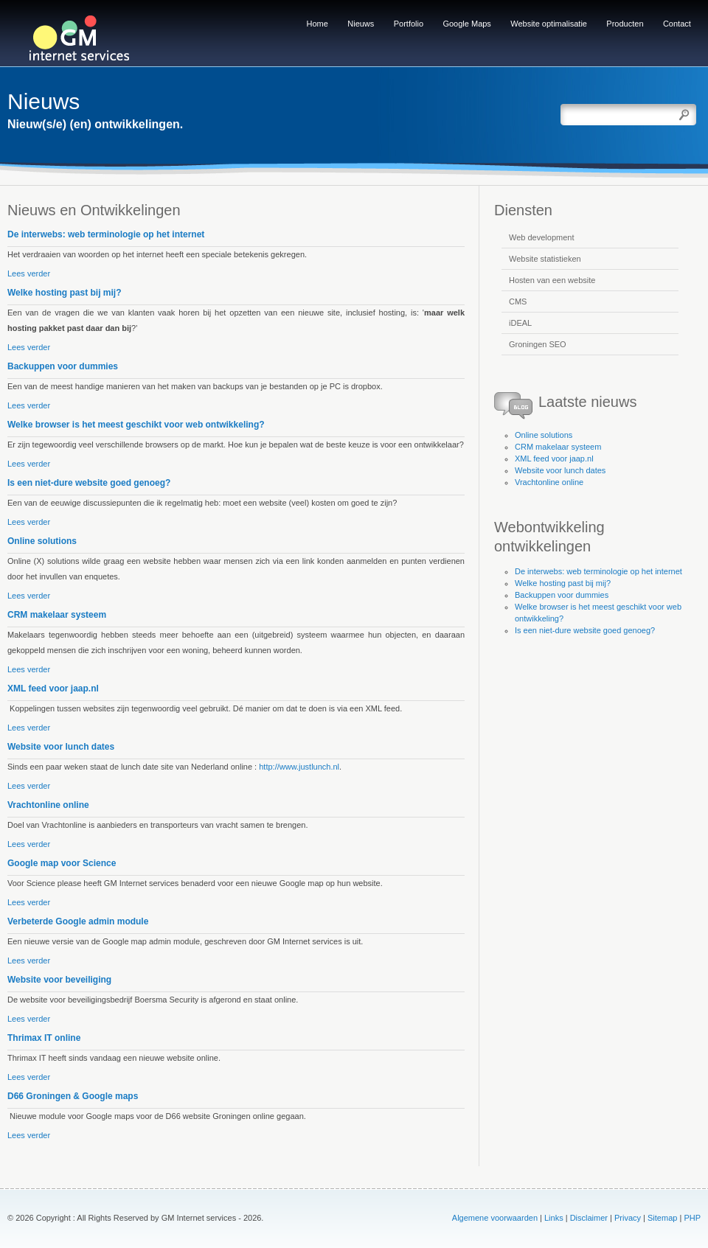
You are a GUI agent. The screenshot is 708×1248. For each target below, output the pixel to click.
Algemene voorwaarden (495, 1217)
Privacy (627, 1217)
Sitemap (662, 1217)
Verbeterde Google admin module (77, 921)
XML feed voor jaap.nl (53, 688)
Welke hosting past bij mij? (64, 292)
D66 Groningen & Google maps (72, 1096)
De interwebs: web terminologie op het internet (105, 234)
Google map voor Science (61, 863)
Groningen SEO (537, 344)
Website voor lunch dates (60, 747)
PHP (692, 1217)
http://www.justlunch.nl (299, 766)
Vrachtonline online (48, 805)
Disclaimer (589, 1217)
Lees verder (28, 273)
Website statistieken (545, 258)
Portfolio (408, 23)
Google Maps (466, 23)
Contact (677, 23)
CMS (518, 301)
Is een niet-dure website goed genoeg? (88, 483)
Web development (541, 237)
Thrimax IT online (43, 1038)
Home (317, 23)
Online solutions (42, 541)
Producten (624, 23)
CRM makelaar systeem (56, 615)
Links (553, 1217)
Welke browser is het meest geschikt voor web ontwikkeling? (136, 424)
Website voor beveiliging (59, 980)
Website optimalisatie (548, 23)
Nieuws (360, 23)
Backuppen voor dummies (62, 366)
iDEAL (520, 322)
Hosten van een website (552, 280)
